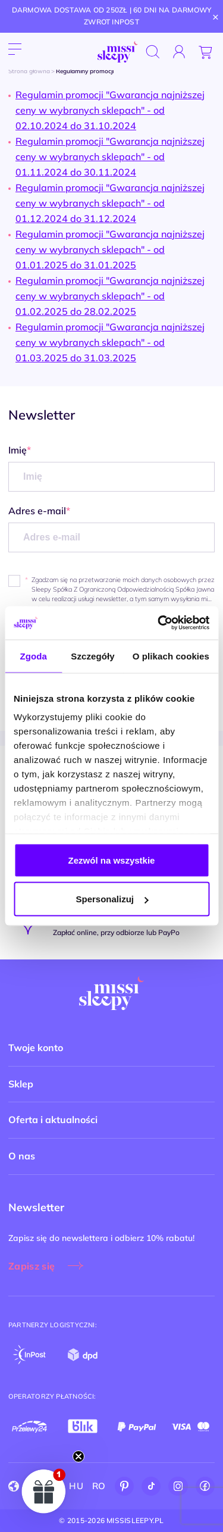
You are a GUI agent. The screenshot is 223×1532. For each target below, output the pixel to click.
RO (99, 1486)
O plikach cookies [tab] (171, 656)
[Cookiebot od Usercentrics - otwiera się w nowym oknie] (158, 623)
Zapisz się (31, 1266)
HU (76, 1486)
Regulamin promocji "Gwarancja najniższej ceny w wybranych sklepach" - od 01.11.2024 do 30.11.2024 (110, 156)
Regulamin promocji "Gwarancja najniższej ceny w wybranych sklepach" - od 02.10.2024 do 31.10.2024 (110, 110)
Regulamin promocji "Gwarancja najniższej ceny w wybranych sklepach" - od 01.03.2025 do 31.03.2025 (110, 342)
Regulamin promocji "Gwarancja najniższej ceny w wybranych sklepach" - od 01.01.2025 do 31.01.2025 (110, 249)
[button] (44, 1491)
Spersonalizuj (112, 899)
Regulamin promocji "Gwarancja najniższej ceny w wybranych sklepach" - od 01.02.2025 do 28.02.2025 (110, 295)
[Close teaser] (78, 1456)
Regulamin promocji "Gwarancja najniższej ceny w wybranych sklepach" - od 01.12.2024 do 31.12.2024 (110, 203)
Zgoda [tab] (33, 656)
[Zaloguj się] (179, 52)
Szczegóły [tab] (92, 656)
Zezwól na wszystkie (111, 860)
